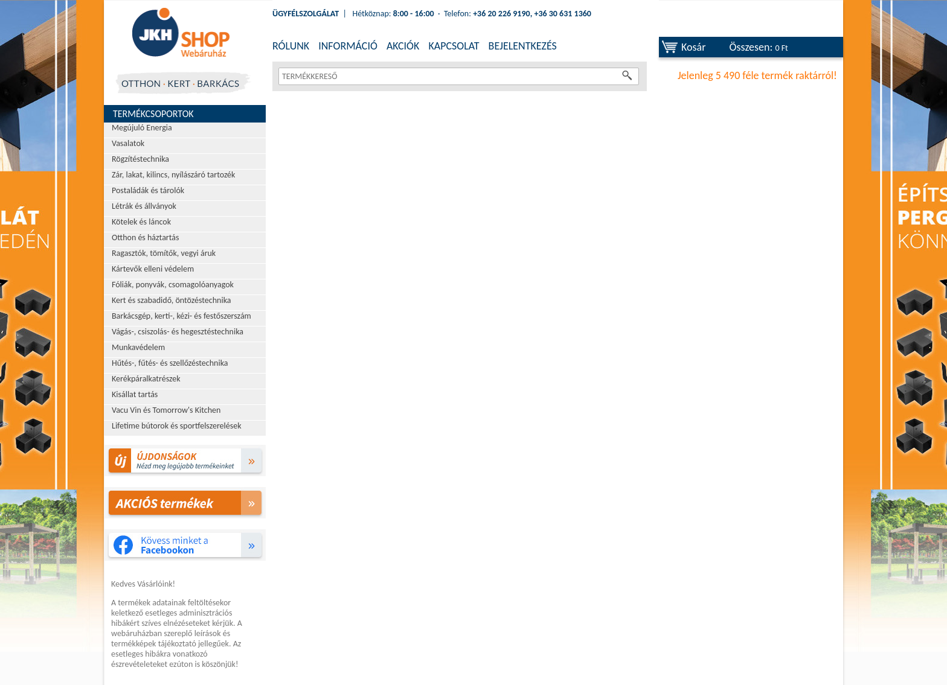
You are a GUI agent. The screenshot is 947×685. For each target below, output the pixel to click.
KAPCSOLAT (453, 46)
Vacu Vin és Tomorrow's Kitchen (166, 410)
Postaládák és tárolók (148, 190)
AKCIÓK (403, 46)
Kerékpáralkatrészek (146, 379)
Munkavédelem (138, 347)
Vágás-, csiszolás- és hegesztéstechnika (177, 332)
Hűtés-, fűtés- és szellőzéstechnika (170, 363)
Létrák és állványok (144, 206)
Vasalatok (128, 143)
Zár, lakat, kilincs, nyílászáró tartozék (173, 175)
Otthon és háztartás (145, 237)
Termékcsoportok (153, 113)
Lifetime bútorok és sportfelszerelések (177, 426)
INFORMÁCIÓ (347, 46)
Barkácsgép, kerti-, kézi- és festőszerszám (181, 316)
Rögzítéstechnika (140, 159)
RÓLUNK (290, 46)
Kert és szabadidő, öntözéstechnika (171, 300)
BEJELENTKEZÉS (523, 46)
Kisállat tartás (135, 394)
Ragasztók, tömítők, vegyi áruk (164, 253)
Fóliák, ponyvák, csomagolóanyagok (173, 284)
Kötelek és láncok (141, 222)
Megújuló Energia (142, 128)
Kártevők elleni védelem (153, 269)
